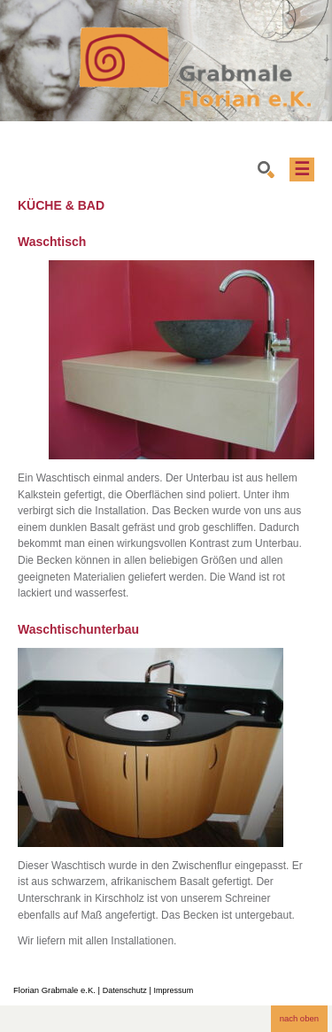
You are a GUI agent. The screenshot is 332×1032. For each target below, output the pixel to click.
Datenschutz (125, 990)
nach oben (299, 1018)
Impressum (174, 990)
